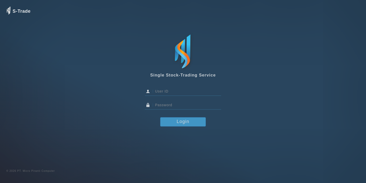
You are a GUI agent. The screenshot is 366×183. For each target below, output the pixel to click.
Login (183, 121)
